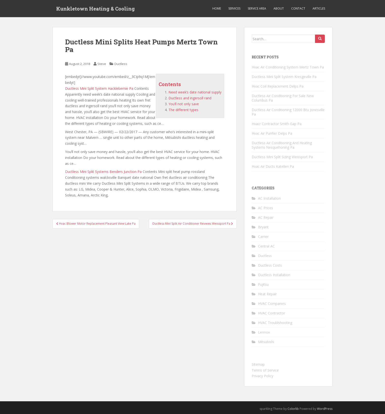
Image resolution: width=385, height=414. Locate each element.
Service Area (257, 8)
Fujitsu (263, 284)
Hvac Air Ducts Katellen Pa (273, 166)
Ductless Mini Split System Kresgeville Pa (284, 76)
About (279, 8)
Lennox (264, 332)
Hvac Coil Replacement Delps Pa (277, 86)
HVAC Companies (272, 303)
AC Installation (269, 198)
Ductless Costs (270, 265)
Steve (101, 64)
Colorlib (293, 409)
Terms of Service (265, 370)
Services (234, 8)
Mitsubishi (266, 341)
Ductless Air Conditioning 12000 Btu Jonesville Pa (288, 111)
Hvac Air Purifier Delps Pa (272, 133)
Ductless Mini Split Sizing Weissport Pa (282, 157)
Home (216, 8)
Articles (319, 8)
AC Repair (266, 217)
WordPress (324, 409)
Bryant (263, 227)
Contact (298, 8)
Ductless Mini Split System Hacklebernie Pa (99, 88)
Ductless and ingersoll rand (189, 98)
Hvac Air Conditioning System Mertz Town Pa (288, 67)
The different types (183, 109)
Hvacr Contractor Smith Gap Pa (277, 123)
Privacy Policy (262, 376)
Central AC (266, 246)
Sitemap (258, 364)
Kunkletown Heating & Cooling (95, 8)
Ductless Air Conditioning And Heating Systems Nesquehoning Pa (282, 145)
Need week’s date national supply (194, 92)
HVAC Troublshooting (275, 322)
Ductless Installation (274, 274)
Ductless (120, 64)
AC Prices (265, 208)
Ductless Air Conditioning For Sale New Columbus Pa (283, 98)
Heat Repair (267, 294)
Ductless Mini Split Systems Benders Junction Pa (103, 171)
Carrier (263, 236)
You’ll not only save (183, 104)
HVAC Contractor (271, 313)
